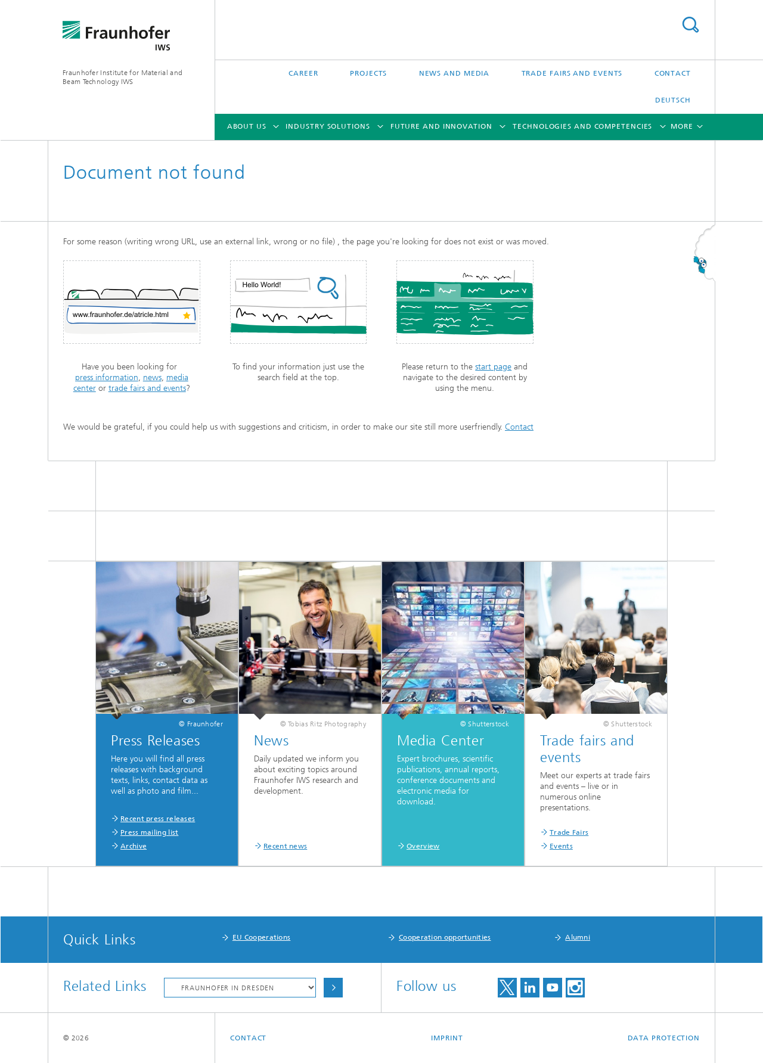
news (152, 377)
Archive (133, 846)
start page (493, 367)
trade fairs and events (147, 388)
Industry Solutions (328, 126)
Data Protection (664, 1038)
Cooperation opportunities (445, 937)
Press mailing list (149, 832)
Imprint (447, 1038)
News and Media (454, 73)
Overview (423, 846)
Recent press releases (157, 819)
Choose (333, 987)
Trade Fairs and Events (572, 73)
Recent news (285, 846)
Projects (368, 73)
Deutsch (673, 100)
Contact (673, 73)
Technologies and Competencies (582, 126)
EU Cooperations (261, 937)
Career (303, 73)
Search (690, 25)
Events (561, 846)
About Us (246, 126)
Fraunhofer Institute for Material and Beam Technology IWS (122, 77)
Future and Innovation (441, 126)
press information (106, 377)
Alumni (577, 937)
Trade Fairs (569, 832)
